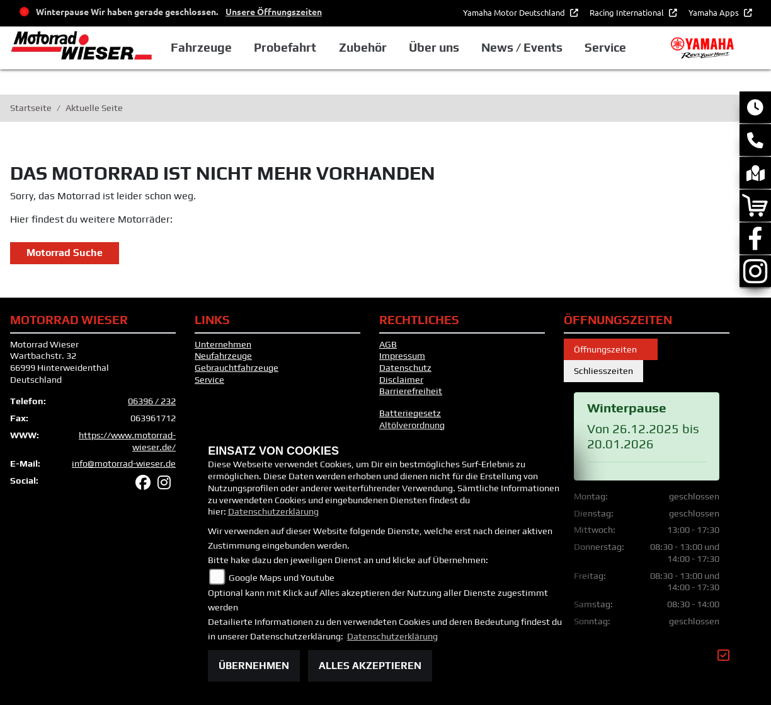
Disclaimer (401, 380)
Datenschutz (405, 368)
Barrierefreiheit (410, 391)
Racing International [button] (628, 12)
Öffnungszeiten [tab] (611, 349)
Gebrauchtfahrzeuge (236, 368)
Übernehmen (254, 666)
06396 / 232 (152, 401)
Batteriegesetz (410, 413)
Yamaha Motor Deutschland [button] (515, 12)
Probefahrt (285, 47)
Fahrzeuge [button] (201, 47)
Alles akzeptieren (370, 666)
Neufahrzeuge (223, 356)
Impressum (402, 356)
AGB (388, 344)
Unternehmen (223, 344)
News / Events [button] (522, 47)
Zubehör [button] (363, 47)
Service (209, 380)
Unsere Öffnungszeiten (274, 11)
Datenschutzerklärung (273, 511)
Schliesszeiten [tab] (603, 371)
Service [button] (605, 47)
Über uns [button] (434, 47)
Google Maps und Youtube (281, 578)
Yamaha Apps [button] (714, 12)
